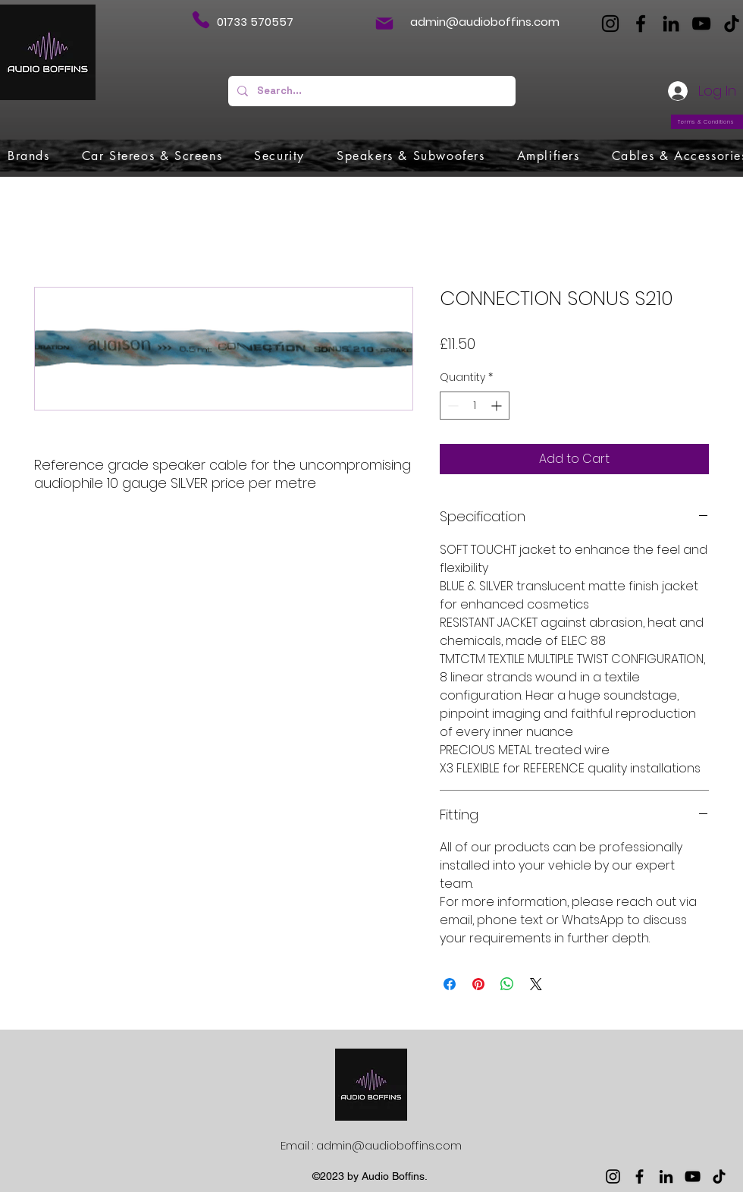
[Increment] (497, 405)
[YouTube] (701, 23)
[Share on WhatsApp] (507, 984)
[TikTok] (731, 23)
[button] (29, 155)
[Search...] (370, 91)
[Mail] (384, 23)
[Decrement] (451, 405)
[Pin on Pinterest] (478, 984)
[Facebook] (640, 23)
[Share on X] (536, 984)
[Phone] (200, 20)
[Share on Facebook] (449, 984)
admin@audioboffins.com (485, 22)
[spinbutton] (474, 405)
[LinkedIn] (671, 23)
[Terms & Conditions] (707, 122)
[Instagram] (610, 23)
